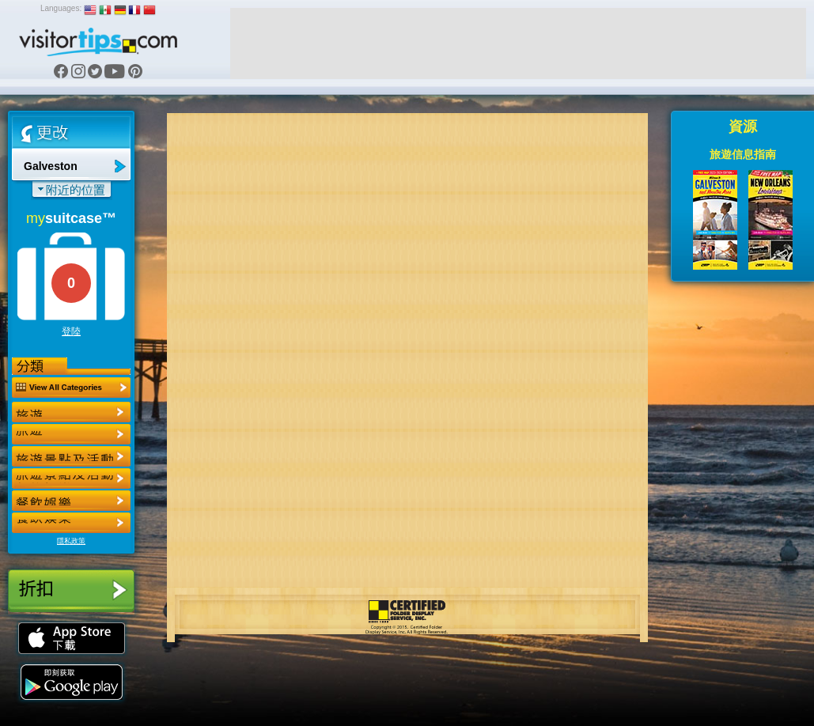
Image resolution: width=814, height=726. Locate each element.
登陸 (71, 331)
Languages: (60, 8)
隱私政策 (71, 541)
